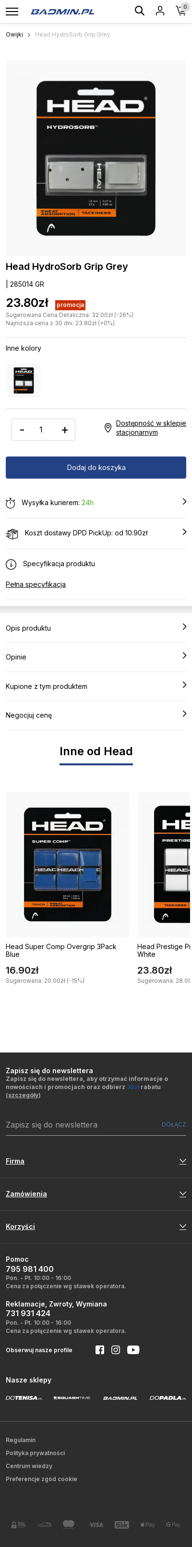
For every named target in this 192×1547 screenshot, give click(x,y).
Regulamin (21, 1440)
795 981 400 (30, 1269)
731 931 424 (28, 1313)
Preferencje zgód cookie (41, 1479)
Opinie (96, 656)
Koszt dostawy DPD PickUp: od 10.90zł (96, 533)
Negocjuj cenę (96, 714)
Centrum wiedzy (29, 1466)
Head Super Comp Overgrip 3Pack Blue (61, 950)
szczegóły (23, 1095)
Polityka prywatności (35, 1453)
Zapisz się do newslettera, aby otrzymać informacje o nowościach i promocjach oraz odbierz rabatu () (87, 1087)
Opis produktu (96, 627)
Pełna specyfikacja (36, 584)
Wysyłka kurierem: (96, 503)
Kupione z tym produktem (96, 686)
